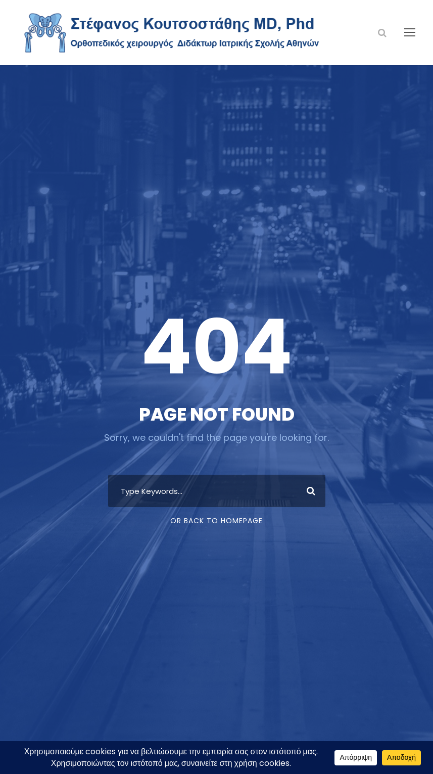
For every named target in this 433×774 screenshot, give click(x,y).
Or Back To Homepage (216, 521)
